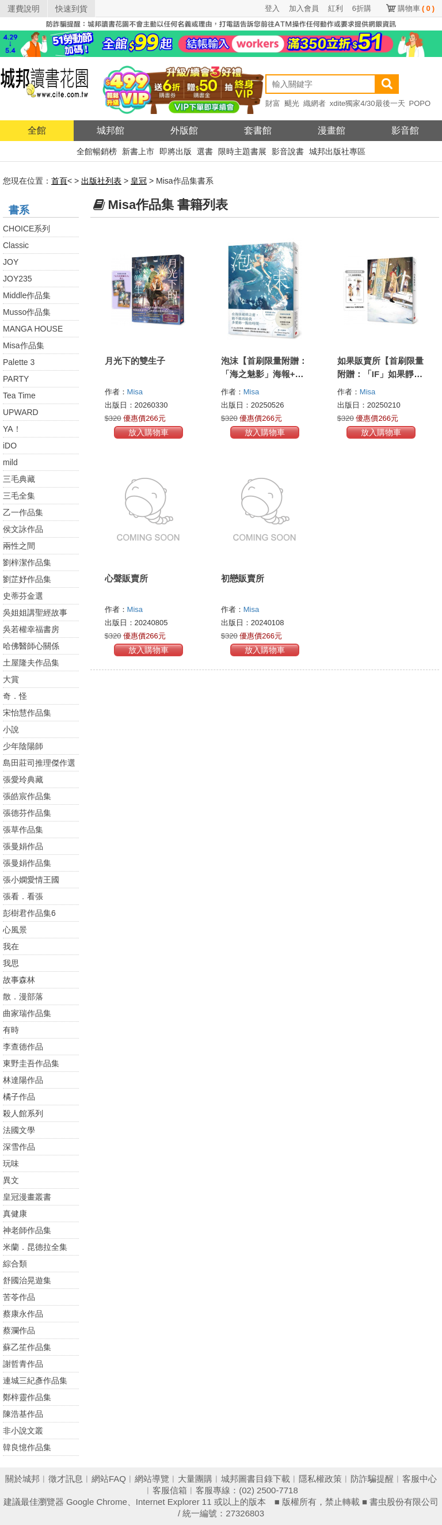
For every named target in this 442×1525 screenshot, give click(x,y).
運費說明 (23, 8)
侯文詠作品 (23, 529)
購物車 (416, 8)
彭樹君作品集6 (29, 913)
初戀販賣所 (242, 578)
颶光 (291, 103)
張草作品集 (23, 829)
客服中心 (419, 1479)
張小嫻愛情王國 (31, 879)
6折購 (361, 8)
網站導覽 (152, 1479)
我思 (11, 963)
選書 (205, 151)
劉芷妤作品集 (27, 579)
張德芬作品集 (27, 812)
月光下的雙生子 (135, 361)
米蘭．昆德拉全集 (35, 1247)
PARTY (16, 378)
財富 (272, 103)
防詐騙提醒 (372, 1479)
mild (10, 462)
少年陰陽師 (23, 746)
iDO (10, 445)
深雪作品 (19, 1146)
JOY (10, 262)
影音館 (405, 130)
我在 (11, 946)
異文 (11, 1180)
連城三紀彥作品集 (35, 1380)
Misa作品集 (23, 345)
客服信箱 (170, 1490)
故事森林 (19, 979)
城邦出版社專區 (337, 151)
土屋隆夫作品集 (31, 662)
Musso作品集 (27, 312)
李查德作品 (23, 1046)
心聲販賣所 (126, 578)
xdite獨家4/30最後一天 (367, 103)
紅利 (335, 8)
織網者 (314, 103)
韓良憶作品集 (27, 1447)
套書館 (258, 130)
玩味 (11, 1163)
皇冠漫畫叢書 (27, 1196)
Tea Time (19, 395)
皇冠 (139, 180)
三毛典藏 (19, 479)
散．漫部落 (23, 996)
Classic (16, 245)
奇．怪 (15, 696)
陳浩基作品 (23, 1413)
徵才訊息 (65, 1479)
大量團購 (195, 1479)
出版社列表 (101, 180)
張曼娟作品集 (27, 863)
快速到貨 (71, 8)
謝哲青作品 (23, 1363)
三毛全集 (19, 495)
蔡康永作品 (23, 1313)
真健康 (15, 1213)
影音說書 (288, 151)
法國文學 (19, 1130)
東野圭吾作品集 (31, 1063)
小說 (11, 729)
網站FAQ (109, 1479)
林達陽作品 (23, 1080)
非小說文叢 (23, 1430)
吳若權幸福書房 (31, 629)
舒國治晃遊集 (27, 1280)
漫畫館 (331, 130)
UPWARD (21, 412)
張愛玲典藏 (23, 779)
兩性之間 (19, 545)
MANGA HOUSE (33, 328)
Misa (136, 391)
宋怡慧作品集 (27, 712)
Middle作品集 (27, 295)
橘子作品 (19, 1096)
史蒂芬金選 (23, 595)
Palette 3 (19, 362)
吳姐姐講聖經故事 (35, 612)
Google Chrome (96, 1502)
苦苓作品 (19, 1297)
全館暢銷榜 (97, 151)
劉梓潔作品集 (27, 562)
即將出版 (175, 151)
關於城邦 (22, 1479)
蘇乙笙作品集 (27, 1347)
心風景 (15, 929)
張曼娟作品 (23, 846)
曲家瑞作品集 (27, 1013)
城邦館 (110, 130)
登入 (272, 8)
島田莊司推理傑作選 (39, 762)
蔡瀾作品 (19, 1330)
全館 (37, 130)
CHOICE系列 (26, 228)
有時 (11, 1030)
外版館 (184, 130)
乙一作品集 (23, 512)
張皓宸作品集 (27, 796)
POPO (420, 103)
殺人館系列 (23, 1113)
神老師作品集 (27, 1230)
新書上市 (138, 151)
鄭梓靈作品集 (27, 1397)
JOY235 (17, 278)
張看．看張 (23, 896)
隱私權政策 (320, 1479)
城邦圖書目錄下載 (255, 1479)
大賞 (11, 679)
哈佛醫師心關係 (31, 646)
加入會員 (304, 8)
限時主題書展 (242, 151)
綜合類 (15, 1263)
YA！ (12, 428)
